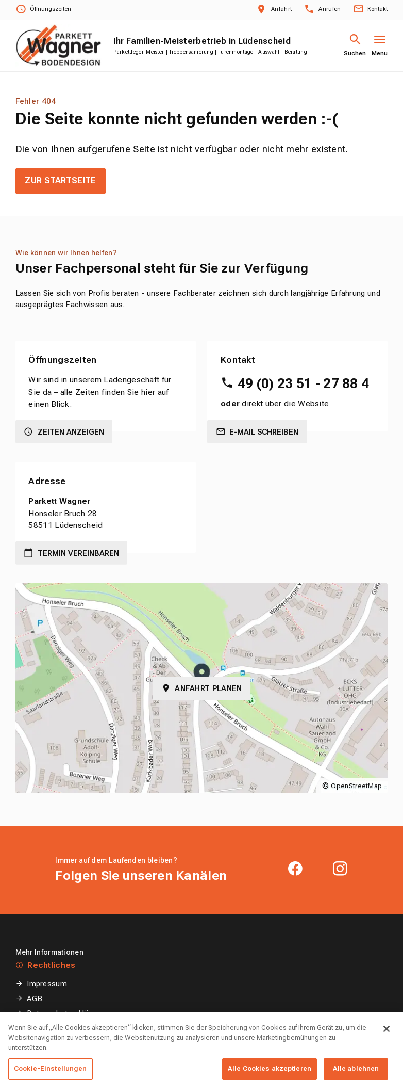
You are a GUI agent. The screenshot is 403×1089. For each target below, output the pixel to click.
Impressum (47, 983)
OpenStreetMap (356, 786)
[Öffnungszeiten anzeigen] (43, 9)
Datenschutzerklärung (65, 1013)
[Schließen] (386, 1045)
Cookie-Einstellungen (63, 1028)
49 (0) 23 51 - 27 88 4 (304, 383)
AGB (34, 998)
